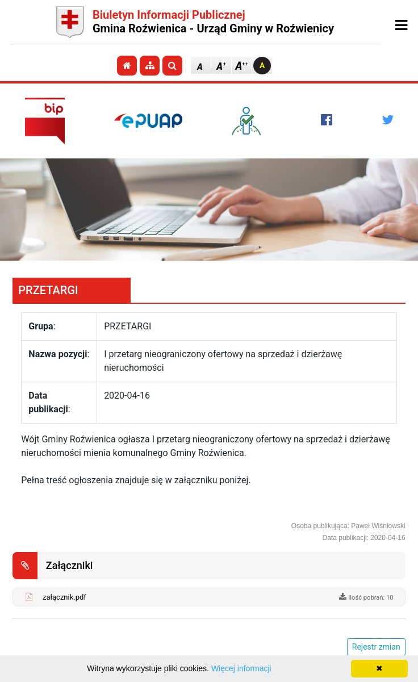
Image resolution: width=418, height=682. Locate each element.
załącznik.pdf (64, 597)
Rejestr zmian (376, 646)
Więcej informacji (241, 668)
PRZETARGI (48, 290)
